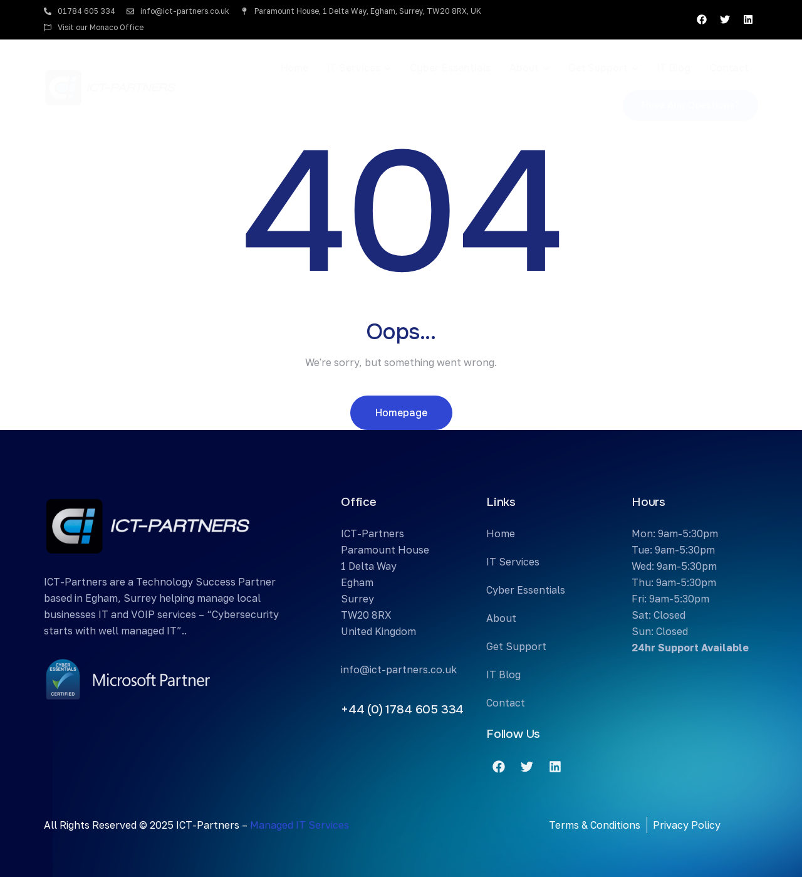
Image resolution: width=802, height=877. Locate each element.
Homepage (401, 412)
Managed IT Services (299, 825)
